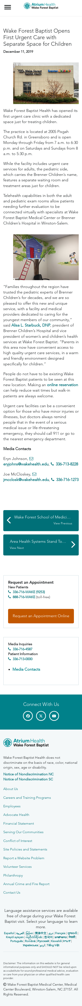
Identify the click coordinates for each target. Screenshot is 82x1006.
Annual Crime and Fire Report (26, 884)
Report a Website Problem (23, 858)
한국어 (48, 937)
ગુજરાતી (72, 933)
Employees (12, 806)
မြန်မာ (29, 933)
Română (30, 941)
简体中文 (40, 933)
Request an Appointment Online (41, 616)
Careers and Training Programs (27, 798)
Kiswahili (56, 941)
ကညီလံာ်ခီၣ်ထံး (34, 937)
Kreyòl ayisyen (15, 937)
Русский (43, 941)
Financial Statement (18, 823)
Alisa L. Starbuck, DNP (30, 325)
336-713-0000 (22, 659)
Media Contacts (26, 669)
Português (16, 941)
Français (60, 933)
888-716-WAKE (24, 597)
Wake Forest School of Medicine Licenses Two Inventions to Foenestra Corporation (46, 520)
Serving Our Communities (23, 832)
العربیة (20, 933)
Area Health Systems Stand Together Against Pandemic (44, 544)
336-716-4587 (22, 649)
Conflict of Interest (17, 841)
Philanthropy (13, 875)
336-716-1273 (67, 479)
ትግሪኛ (66, 941)
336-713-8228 (67, 464)
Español (9, 933)
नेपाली (72, 937)
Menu (8, 5)
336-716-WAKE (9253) (29, 592)
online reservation (62, 384)
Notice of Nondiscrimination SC (28, 779)
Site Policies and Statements (25, 849)
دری (50, 933)
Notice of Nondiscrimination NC (28, 774)
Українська (30, 945)
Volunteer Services (17, 867)
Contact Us (11, 892)
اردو (42, 945)
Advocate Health (16, 815)
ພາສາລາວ (61, 937)
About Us (10, 789)
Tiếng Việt (53, 945)
